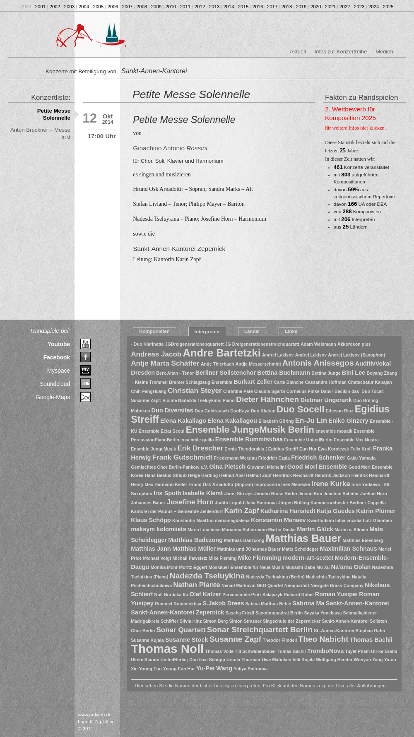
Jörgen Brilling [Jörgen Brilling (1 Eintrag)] (293, 502)
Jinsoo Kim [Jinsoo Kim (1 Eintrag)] (310, 493)
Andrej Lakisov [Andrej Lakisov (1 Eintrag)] (311, 354)
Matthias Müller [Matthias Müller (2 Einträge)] (194, 548)
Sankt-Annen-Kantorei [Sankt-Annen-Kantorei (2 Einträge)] (357, 603)
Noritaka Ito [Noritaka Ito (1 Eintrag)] (176, 594)
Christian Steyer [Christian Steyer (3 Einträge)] (195, 391)
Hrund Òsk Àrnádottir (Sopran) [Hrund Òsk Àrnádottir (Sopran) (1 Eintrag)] (220, 484)
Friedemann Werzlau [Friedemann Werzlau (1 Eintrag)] (235, 457)
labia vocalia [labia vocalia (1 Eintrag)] (348, 520)
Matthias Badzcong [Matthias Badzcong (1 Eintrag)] (244, 540)
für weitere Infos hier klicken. (355, 128)
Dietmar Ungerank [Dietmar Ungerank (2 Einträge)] (326, 400)
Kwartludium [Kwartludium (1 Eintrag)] (320, 520)
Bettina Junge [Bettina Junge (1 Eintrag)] (325, 373)
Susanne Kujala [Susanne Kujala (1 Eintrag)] (147, 640)
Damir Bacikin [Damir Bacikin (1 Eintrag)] (335, 391)
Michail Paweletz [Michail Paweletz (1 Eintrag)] (190, 558)
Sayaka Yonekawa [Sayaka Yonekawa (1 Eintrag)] (323, 612)
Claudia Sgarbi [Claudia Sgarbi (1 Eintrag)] (269, 391)
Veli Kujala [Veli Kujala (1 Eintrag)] (304, 659)
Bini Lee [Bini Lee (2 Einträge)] (353, 372)
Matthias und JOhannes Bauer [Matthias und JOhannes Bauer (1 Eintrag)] (248, 549)
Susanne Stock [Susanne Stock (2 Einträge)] (186, 639)
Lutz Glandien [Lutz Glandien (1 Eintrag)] (377, 520)
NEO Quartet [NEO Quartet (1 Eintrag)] (270, 585)
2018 (287, 6)
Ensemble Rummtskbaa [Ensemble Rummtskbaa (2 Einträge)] (249, 439)
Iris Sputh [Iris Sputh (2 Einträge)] (167, 493)
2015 (243, 6)
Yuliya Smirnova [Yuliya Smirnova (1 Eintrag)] (250, 668)
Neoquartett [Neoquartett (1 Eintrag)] (296, 585)
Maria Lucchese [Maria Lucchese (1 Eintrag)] (204, 529)
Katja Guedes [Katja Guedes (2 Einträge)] (336, 511)
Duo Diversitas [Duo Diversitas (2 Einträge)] (172, 410)
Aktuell (298, 51)
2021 (330, 6)
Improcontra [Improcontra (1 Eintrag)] (267, 484)
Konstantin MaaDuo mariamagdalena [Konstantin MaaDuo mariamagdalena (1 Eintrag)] (211, 520)
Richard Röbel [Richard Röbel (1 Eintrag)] (298, 594)
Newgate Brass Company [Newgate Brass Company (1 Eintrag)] (336, 585)
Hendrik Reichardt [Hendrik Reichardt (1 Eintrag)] (370, 475)
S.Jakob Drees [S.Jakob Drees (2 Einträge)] (223, 603)
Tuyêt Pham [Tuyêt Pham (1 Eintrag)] (357, 651)
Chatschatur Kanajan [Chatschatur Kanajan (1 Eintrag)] (370, 382)
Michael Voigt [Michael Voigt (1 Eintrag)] (157, 558)
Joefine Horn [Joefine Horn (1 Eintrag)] (373, 493)
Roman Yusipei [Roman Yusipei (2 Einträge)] (336, 594)
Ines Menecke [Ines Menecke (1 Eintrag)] (296, 484)
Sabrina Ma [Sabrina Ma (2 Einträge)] (308, 603)
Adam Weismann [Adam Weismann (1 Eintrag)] (318, 344)
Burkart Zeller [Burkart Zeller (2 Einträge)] (252, 381)
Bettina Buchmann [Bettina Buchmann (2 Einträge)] (283, 372)
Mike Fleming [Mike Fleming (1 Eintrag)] (223, 558)
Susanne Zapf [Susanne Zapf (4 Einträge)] (235, 639)
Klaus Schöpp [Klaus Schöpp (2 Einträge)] (151, 520)
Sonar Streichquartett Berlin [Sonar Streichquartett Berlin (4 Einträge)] (260, 629)
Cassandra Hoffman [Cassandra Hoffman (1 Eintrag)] (326, 382)
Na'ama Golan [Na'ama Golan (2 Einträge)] (351, 567)
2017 (272, 6)
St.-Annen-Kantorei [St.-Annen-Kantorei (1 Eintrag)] (334, 630)
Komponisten (154, 331)
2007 (127, 6)
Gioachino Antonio (170, 148)
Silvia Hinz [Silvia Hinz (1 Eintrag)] (191, 621)
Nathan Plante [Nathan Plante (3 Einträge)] (196, 585)
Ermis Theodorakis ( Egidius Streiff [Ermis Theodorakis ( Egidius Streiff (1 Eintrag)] (261, 448)
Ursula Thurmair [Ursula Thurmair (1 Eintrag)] (243, 659)
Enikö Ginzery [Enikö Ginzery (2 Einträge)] (348, 420)
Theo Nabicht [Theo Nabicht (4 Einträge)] (323, 639)
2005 (98, 6)
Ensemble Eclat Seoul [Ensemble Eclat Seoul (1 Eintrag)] (162, 431)
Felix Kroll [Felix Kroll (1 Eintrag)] (361, 448)
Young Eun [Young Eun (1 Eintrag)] (150, 668)
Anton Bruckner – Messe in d (40, 133)
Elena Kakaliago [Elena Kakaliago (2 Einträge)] (183, 420)
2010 (171, 6)
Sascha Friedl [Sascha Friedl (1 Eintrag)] (240, 612)
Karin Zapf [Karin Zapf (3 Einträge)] (241, 511)
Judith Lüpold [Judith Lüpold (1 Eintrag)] (229, 502)
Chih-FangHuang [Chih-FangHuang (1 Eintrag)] (148, 391)
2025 (388, 6)
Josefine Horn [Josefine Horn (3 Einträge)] (189, 502)
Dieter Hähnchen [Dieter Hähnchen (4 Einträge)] (267, 399)
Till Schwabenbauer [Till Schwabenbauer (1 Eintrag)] (255, 651)
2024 (373, 6)
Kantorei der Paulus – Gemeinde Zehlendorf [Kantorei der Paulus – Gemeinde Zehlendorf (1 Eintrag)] (177, 511)
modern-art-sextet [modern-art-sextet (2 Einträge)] (307, 557)
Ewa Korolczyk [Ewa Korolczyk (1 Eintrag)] (333, 448)
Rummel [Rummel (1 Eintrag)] (163, 603)
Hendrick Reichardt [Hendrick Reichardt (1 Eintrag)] (293, 475)
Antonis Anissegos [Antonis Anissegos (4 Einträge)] (318, 363)
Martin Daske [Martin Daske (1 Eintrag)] (282, 529)
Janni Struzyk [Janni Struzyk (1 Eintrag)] (238, 493)
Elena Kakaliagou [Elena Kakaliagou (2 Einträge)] (232, 420)
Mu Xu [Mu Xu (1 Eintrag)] (323, 567)
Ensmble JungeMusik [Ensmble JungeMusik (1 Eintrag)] (153, 448)
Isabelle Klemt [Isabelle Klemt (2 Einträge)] (203, 493)
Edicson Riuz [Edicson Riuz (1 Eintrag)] (340, 410)
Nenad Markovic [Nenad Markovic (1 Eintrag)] (238, 585)
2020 (315, 6)
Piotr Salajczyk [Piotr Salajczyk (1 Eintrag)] (266, 594)
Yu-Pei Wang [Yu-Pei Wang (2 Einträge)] (214, 668)
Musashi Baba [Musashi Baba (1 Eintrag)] (300, 567)
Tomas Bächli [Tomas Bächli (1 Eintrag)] (291, 651)
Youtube (59, 344)
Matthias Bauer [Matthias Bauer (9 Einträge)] (304, 538)
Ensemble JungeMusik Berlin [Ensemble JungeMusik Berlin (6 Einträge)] (250, 429)
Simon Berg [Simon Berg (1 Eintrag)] (215, 621)
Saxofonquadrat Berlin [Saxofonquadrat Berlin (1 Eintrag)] (279, 612)
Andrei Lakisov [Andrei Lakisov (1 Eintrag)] (278, 354)
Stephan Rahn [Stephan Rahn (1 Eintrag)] (370, 630)
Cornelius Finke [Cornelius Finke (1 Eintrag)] (303, 391)
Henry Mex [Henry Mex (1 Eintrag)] (142, 484)
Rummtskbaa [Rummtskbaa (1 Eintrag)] (187, 603)
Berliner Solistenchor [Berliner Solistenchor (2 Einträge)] (225, 372)
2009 (156, 6)
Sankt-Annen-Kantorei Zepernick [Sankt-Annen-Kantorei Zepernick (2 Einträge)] (177, 612)
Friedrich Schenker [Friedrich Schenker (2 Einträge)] (318, 457)
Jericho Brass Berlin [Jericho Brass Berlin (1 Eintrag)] (275, 493)
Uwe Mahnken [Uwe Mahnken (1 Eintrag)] (276, 659)
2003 (69, 6)
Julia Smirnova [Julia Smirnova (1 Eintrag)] (261, 502)
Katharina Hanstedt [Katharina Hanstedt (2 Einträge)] (287, 511)
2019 (301, 6)
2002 (55, 6)
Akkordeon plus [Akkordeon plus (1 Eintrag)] (354, 344)
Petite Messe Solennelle (53, 114)
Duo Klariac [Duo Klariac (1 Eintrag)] (263, 410)
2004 (84, 6)
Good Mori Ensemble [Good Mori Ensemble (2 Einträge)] (317, 466)
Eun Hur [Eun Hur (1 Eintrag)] (307, 448)
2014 (229, 6)
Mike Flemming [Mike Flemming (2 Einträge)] (260, 557)
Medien (384, 51)
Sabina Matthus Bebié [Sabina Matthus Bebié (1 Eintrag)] (268, 603)
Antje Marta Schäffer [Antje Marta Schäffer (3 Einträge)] (165, 363)
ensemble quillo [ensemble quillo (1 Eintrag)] (197, 439)
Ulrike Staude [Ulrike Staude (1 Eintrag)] (145, 659)
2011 (185, 6)
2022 (344, 6)
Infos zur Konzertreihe (341, 51)
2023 (359, 6)
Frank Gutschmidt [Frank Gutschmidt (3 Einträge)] (182, 457)
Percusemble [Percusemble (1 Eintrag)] (236, 594)
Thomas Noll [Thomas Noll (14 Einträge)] (167, 648)
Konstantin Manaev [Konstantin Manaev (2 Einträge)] (278, 520)
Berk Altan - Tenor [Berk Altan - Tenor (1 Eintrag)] (175, 373)
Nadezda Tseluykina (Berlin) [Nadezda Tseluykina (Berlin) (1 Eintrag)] (275, 576)
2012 (200, 6)
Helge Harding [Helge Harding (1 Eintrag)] (203, 475)
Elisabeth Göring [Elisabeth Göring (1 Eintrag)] (276, 421)
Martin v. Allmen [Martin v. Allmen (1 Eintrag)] (351, 529)
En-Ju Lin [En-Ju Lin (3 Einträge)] (311, 420)
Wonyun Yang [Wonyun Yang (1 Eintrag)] (368, 659)
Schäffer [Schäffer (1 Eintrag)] (169, 621)
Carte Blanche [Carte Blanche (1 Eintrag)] (289, 382)
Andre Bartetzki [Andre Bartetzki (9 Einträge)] (221, 353)
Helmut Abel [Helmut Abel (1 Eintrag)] (232, 475)
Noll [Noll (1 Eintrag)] (158, 594)
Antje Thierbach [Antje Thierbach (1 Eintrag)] (217, 363)
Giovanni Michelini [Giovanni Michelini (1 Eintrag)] (266, 467)
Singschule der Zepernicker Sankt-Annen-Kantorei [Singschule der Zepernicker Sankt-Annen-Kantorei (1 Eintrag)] (315, 621)
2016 (258, 6)
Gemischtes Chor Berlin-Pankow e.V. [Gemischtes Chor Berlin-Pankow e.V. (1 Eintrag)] (169, 467)
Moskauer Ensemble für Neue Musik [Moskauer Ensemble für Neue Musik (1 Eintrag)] (246, 567)
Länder (252, 331)
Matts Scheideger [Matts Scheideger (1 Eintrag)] (300, 549)
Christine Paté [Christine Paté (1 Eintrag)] (238, 391)
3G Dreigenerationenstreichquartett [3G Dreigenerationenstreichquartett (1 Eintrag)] (262, 344)
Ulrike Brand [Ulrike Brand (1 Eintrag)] (384, 651)
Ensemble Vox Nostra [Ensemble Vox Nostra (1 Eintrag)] (356, 439)
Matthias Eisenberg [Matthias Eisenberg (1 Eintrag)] (363, 540)
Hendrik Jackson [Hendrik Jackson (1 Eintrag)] (332, 475)
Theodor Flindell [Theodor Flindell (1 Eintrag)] (279, 640)
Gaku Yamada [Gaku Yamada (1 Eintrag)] (361, 457)
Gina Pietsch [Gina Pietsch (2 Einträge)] (227, 466)
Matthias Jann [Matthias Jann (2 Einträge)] (151, 548)
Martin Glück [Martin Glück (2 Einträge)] (315, 529)
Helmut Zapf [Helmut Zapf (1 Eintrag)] (259, 475)
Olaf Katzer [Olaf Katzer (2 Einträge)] (205, 594)
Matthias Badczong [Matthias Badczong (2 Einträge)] (195, 540)
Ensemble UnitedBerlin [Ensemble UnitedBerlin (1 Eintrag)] (308, 439)
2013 (214, 6)
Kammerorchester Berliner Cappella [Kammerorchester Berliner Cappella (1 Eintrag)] (348, 502)
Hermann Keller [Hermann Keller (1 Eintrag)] (170, 484)
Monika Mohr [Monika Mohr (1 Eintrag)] (164, 567)
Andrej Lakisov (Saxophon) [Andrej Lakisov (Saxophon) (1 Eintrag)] (356, 354)
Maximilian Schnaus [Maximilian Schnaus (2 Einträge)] (348, 548)
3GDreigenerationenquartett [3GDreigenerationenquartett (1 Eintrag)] (194, 344)
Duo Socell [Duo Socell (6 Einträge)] (300, 409)
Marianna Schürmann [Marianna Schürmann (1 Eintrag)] (244, 529)
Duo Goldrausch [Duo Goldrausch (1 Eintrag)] (212, 410)
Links (291, 331)
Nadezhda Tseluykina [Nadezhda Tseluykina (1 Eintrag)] (328, 576)
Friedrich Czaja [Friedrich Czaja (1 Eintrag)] (274, 457)
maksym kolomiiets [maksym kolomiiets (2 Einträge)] (158, 529)
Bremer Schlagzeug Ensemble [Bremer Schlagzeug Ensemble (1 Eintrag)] (200, 382)
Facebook (56, 357)
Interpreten (207, 331)
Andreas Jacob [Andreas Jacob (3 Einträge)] (156, 354)
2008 (142, 6)
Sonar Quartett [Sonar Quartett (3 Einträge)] (180, 630)
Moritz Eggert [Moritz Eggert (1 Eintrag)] (193, 567)
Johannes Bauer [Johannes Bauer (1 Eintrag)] (148, 502)
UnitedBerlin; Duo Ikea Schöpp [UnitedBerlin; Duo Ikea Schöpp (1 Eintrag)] (193, 659)
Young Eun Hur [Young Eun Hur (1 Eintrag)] (179, 668)
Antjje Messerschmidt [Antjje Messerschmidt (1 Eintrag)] (258, 363)
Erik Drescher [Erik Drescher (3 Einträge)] (200, 448)
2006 (113, 6)
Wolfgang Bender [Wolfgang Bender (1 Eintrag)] (334, 659)
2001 (40, 6)
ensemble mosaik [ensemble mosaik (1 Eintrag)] (333, 431)
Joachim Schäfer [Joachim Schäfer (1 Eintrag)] (341, 493)
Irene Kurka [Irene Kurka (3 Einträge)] (330, 484)
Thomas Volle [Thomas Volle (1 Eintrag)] (219, 651)
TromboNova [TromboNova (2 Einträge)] (325, 651)
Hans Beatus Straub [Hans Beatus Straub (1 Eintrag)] (166, 475)
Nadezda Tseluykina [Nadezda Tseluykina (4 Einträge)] (207, 575)
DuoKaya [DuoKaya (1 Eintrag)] (239, 410)
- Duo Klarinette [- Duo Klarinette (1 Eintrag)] (147, 344)
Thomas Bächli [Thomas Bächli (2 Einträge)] (371, 639)
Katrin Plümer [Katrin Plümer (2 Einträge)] (375, 511)
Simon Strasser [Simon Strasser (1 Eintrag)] (245, 621)
